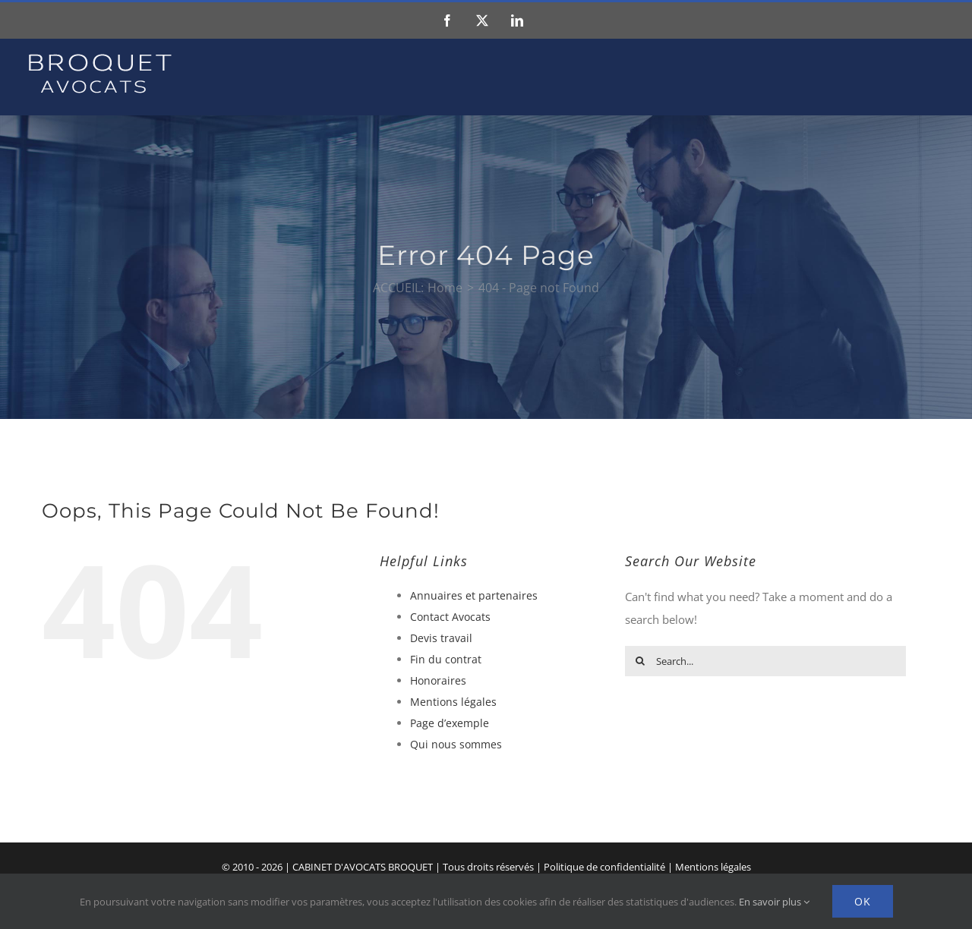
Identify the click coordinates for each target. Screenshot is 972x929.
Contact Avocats (450, 616)
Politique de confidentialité (604, 867)
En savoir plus (774, 902)
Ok (862, 901)
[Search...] (765, 661)
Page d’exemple (449, 723)
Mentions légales (453, 701)
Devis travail (441, 638)
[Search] (640, 661)
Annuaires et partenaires (474, 595)
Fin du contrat (445, 659)
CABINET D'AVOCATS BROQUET (362, 867)
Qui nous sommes (456, 744)
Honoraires (438, 680)
